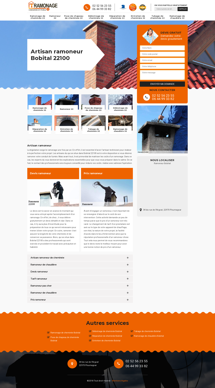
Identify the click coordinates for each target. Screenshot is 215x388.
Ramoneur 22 (55, 17)
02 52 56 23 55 (101, 5)
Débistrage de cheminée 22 (96, 17)
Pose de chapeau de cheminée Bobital (65, 339)
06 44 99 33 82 (101, 9)
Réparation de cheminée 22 (117, 17)
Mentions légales (120, 381)
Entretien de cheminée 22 (138, 17)
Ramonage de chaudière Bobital (149, 336)
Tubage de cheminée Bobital (147, 331)
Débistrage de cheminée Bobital (107, 331)
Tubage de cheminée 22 (157, 17)
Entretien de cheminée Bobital (106, 341)
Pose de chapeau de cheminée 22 (73, 17)
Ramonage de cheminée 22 (37, 17)
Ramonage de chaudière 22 (177, 17)
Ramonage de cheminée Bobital (65, 333)
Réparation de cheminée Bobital (107, 336)
